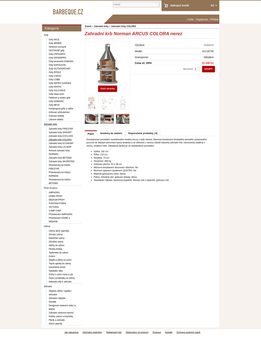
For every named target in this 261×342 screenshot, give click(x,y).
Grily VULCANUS (57, 90)
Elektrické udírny (57, 238)
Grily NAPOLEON (57, 65)
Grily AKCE (54, 39)
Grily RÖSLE (55, 72)
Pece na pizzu (50, 188)
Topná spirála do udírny (60, 263)
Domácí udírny (56, 234)
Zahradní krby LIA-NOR (60, 147)
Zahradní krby (50, 124)
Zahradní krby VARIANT (60, 132)
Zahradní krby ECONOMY (61, 143)
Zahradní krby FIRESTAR (61, 129)
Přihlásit (214, 19)
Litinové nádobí (56, 119)
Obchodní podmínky (92, 332)
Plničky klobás (55, 249)
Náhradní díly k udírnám (60, 281)
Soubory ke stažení (111, 133)
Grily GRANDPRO (57, 57)
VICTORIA (54, 207)
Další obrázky (107, 88)
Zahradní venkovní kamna (61, 312)
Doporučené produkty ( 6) (143, 133)
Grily (46, 35)
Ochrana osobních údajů (188, 332)
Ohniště (52, 302)
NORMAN (209, 45)
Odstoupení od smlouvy (137, 332)
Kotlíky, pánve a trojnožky (61, 316)
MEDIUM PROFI (57, 200)
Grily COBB (54, 79)
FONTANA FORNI (57, 203)
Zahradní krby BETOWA (60, 158)
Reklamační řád (113, 332)
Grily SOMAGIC (56, 101)
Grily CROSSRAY (57, 54)
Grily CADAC (55, 76)
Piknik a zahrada (57, 320)
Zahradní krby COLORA (60, 139)
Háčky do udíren (56, 245)
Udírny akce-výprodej (59, 231)
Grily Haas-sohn (56, 94)
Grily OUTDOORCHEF (60, 68)
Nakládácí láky (56, 271)
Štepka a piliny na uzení (60, 260)
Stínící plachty (55, 323)
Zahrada (48, 286)
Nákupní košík (179, 5)
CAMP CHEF (55, 210)
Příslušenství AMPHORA (60, 214)
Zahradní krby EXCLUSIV (61, 136)
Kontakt (168, 332)
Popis (91, 133)
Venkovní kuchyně (57, 47)
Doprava (157, 332)
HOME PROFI (55, 196)
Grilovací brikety (56, 116)
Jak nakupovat (71, 332)
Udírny (47, 226)
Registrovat (202, 19)
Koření (52, 256)
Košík (190, 19)
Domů (184, 19)
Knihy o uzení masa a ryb (61, 274)
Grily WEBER (55, 43)
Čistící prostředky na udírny (62, 278)
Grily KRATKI (55, 87)
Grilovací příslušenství (59, 112)
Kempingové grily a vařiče (61, 108)
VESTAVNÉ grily (56, 50)
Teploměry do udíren (58, 252)
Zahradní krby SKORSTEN (61, 161)
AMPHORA (54, 192)
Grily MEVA (54, 105)
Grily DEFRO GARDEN (60, 83)
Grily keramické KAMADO (61, 61)
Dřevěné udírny (56, 241)
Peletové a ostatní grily (59, 97)
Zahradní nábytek (57, 298)
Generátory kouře (57, 267)
